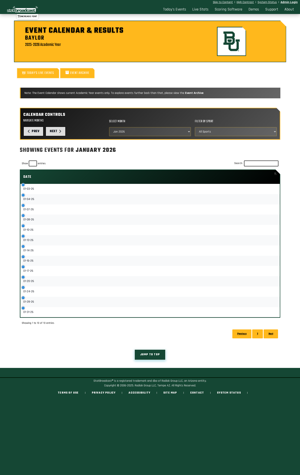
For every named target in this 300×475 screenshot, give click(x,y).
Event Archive (77, 73)
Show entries (34, 163)
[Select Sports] (236, 131)
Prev (33, 131)
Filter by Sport (204, 121)
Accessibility (139, 418)
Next (55, 131)
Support (271, 9)
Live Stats (200, 9)
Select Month (117, 121)
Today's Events (174, 9)
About (289, 9)
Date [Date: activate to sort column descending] (27, 177)
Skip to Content (223, 2)
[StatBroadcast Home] (40, 9)
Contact (197, 418)
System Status (267, 2)
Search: (256, 163)
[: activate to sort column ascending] (203, 177)
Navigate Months (33, 120)
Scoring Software (228, 9)
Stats (190, 190)
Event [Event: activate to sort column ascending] (59, 177)
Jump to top (150, 380)
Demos (253, 9)
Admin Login (289, 2)
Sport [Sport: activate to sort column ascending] (155, 177)
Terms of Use (68, 418)
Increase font (27, 16)
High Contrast (245, 2)
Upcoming (192, 226)
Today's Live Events (38, 73)
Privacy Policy (104, 418)
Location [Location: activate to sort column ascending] (240, 177)
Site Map (170, 418)
